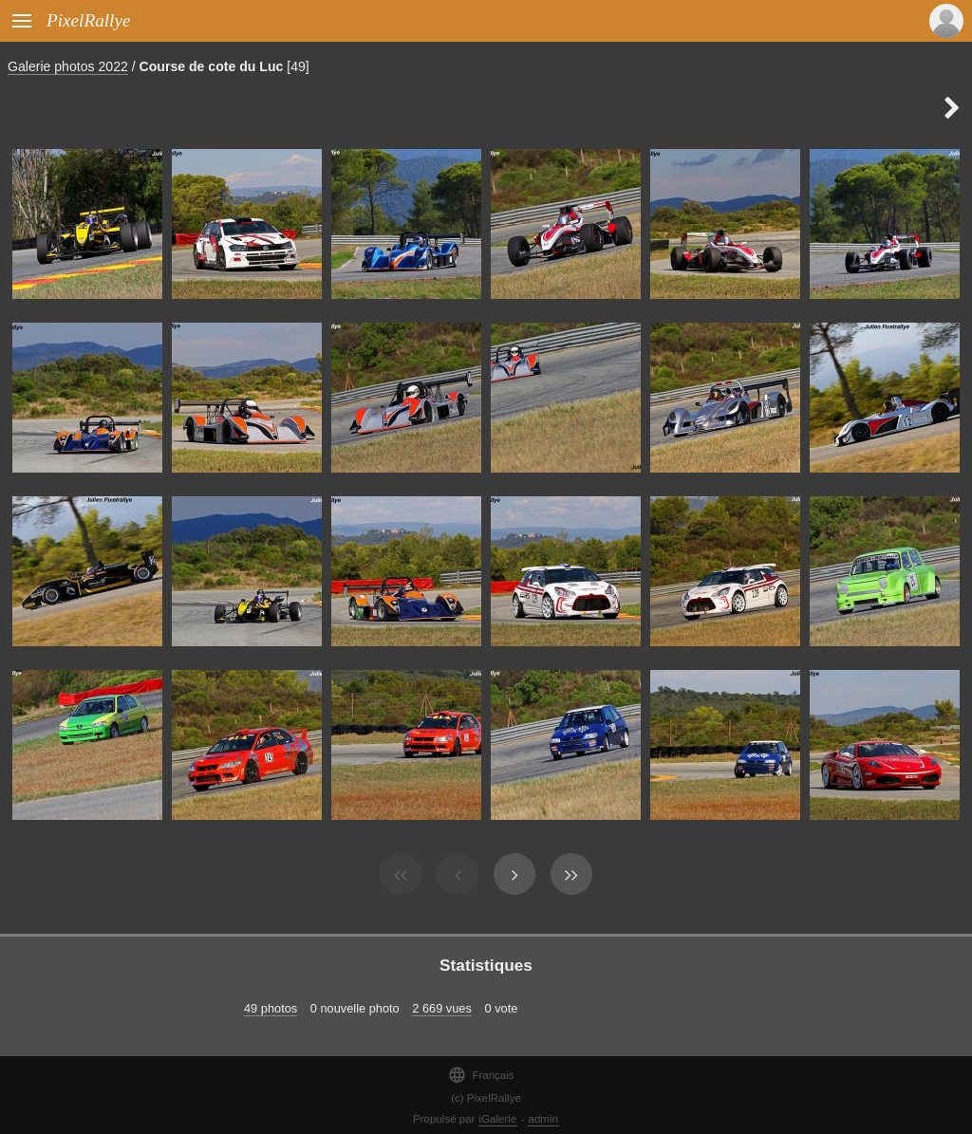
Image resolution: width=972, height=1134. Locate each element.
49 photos (270, 1008)
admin (543, 1119)
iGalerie (498, 1119)
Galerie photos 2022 (68, 66)
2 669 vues (442, 1008)
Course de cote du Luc (212, 66)
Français (481, 1075)
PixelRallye (88, 20)
